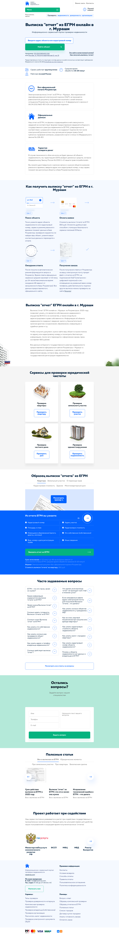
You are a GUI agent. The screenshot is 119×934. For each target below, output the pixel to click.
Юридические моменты (71, 748)
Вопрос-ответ (65, 887)
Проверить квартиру (42, 402)
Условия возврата (67, 862)
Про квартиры (61, 753)
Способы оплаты (66, 865)
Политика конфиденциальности (73, 874)
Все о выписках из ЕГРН (48, 748)
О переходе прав (74, 470)
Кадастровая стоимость (44, 475)
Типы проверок (31, 887)
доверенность (75, 10)
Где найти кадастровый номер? (81, 42)
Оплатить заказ (66, 909)
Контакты (60, 3)
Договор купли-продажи (70, 902)
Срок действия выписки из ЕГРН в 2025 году (34, 780)
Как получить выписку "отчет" (82, 44)
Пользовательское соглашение (72, 871)
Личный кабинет (90, 3)
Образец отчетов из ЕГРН (70, 893)
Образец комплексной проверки (73, 890)
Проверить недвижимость (77, 443)
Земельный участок (56, 470)
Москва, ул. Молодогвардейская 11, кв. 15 (44, 44)
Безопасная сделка (78, 753)
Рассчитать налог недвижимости (38, 905)
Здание (59, 475)
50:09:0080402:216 (42, 42)
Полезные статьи (67, 896)
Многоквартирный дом (75, 475)
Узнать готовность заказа (70, 906)
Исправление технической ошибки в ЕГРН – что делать (83, 780)
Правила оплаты (66, 868)
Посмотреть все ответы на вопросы (59, 655)
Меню (71, 3)
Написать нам (34, 878)
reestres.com (30, 863)
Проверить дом (42, 443)
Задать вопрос (59, 724)
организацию (87, 10)
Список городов (66, 899)
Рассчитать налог (29, 10)
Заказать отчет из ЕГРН (38, 541)
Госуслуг (67, 280)
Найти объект (83, 36)
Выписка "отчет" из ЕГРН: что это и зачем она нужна (59, 780)
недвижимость (63, 10)
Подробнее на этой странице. (53, 50)
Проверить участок (77, 402)
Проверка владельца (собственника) (40, 899)
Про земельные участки (42, 753)
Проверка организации (35, 902)
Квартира (41, 470)
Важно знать (50, 3)
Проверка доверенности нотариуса (40, 890)
